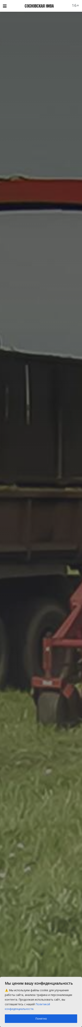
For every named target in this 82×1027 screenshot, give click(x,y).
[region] (41, 1002)
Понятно (41, 1018)
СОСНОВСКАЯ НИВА (39, 6)
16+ (75, 5)
